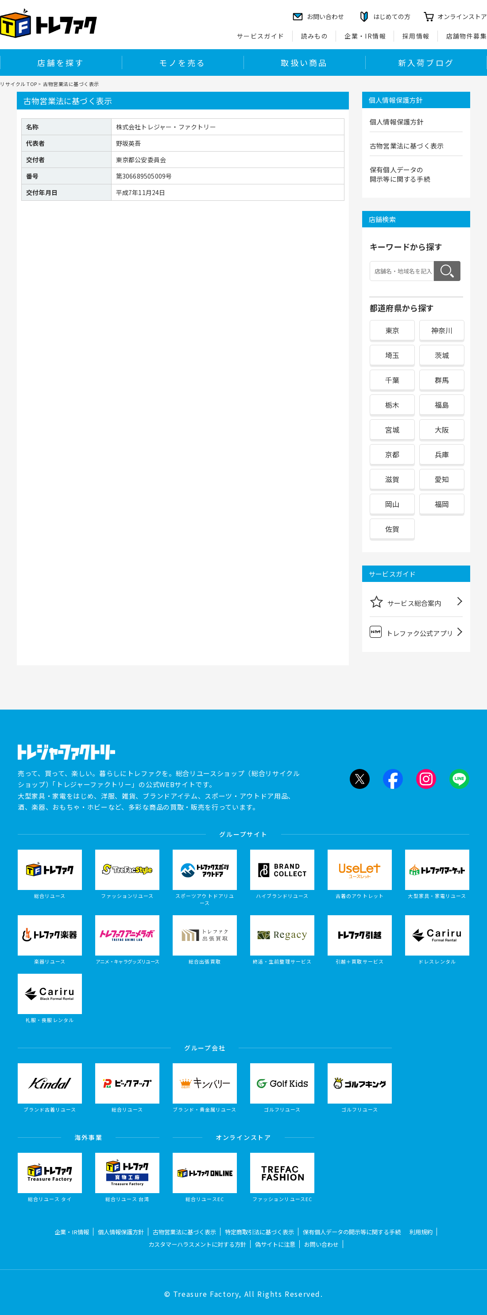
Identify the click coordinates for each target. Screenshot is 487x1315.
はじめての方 (391, 16)
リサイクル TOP (18, 83)
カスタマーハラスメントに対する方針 (197, 1244)
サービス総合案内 (405, 601)
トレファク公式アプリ (411, 632)
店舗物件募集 (466, 35)
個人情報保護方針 (397, 121)
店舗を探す (60, 62)
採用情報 (416, 35)
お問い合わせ (321, 1244)
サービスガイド (261, 35)
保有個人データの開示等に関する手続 (400, 174)
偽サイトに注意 (275, 1244)
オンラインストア (462, 16)
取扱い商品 (304, 62)
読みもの (315, 35)
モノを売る (182, 62)
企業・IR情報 (365, 35)
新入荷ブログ (426, 62)
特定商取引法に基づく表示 (259, 1232)
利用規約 (421, 1232)
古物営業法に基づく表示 (407, 145)
